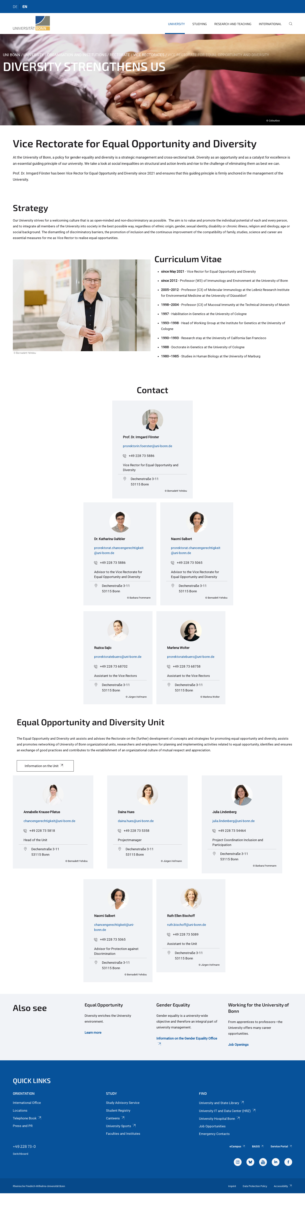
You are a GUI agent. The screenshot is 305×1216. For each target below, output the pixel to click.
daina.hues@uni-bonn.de (136, 821)
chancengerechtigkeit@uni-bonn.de (49, 821)
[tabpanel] (152, 79)
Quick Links (32, 1080)
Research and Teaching (232, 24)
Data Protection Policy (255, 1186)
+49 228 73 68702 (114, 666)
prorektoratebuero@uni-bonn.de (117, 657)
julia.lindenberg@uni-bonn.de (233, 821)
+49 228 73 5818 (42, 831)
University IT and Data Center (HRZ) (227, 1111)
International (270, 24)
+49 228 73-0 (24, 1146)
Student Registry (118, 1110)
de (15, 6)
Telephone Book (27, 1118)
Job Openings (238, 1045)
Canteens (115, 1118)
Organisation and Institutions (76, 55)
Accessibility (283, 1186)
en (24, 6)
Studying (199, 24)
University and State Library (221, 1103)
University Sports (121, 1126)
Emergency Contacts (214, 1134)
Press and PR (22, 1126)
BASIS (258, 1146)
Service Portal (281, 1146)
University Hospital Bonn (219, 1119)
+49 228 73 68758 (187, 666)
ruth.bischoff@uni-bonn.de (186, 925)
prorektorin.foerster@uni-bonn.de (147, 446)
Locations (20, 1110)
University (176, 24)
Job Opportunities (212, 1126)
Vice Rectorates (148, 55)
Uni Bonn (11, 55)
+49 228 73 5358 (136, 831)
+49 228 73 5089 (186, 934)
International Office (27, 1103)
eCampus (237, 1146)
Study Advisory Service (122, 1103)
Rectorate (120, 55)
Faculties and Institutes (123, 1134)
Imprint (232, 1186)
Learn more (93, 1032)
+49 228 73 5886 (141, 456)
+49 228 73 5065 (189, 563)
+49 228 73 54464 (232, 831)
